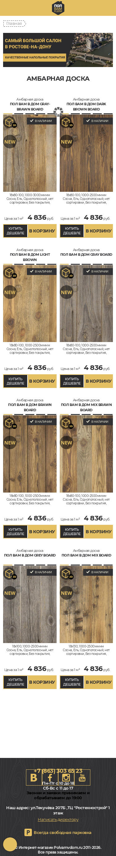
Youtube (82, 777)
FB (50, 777)
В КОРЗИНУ (42, 231)
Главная (14, 23)
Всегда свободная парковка (63, 832)
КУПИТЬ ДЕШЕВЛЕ (15, 230)
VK (34, 777)
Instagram (66, 777)
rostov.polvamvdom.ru (58, 8)
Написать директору (58, 819)
